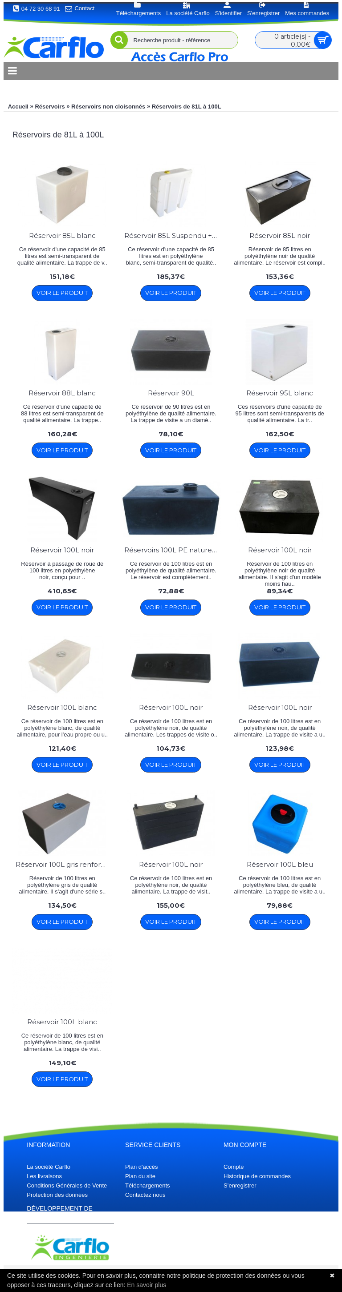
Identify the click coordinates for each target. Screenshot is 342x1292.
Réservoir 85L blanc (62, 235)
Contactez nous (145, 1194)
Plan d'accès (141, 1166)
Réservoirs (50, 106)
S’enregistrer (240, 1185)
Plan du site (140, 1176)
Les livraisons (44, 1176)
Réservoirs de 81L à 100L (186, 106)
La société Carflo (48, 1166)
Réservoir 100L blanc (62, 707)
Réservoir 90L (171, 393)
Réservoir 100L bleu (280, 864)
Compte (234, 1166)
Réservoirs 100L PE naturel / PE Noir (172, 550)
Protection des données (57, 1194)
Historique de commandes (257, 1176)
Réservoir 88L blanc (62, 393)
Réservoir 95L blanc (279, 393)
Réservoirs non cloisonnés (108, 106)
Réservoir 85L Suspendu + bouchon (172, 235)
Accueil (18, 106)
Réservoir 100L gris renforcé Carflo (64, 864)
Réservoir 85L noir (279, 235)
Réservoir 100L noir (62, 550)
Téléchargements (147, 1185)
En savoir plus (146, 1284)
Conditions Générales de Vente (67, 1185)
